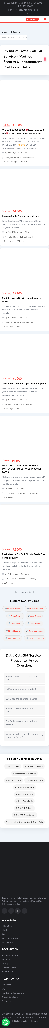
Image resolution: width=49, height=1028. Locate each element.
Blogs (4, 934)
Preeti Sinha (13, 232)
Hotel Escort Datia (34, 780)
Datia (16, 157)
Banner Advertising (10, 938)
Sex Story (6, 959)
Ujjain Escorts (34, 623)
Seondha (8, 237)
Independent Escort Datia (24, 773)
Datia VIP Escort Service (24, 815)
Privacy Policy (7, 972)
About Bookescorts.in (11, 955)
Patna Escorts (15, 616)
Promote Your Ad (9, 942)
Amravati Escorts (13, 608)
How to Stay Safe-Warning (13, 993)
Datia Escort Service (34, 766)
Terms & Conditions (10, 997)
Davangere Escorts (35, 608)
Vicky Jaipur (13, 488)
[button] (6, 1022)
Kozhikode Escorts (34, 631)
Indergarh (9, 157)
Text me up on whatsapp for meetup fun (24, 383)
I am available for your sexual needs (21, 216)
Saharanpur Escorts (35, 638)
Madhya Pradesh (27, 157)
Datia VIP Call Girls (24, 808)
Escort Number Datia (24, 787)
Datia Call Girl (12, 766)
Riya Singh (12, 153)
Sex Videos (6, 985)
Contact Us (6, 1001)
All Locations (7, 926)
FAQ (3, 989)
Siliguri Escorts (13, 631)
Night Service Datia (24, 794)
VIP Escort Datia (13, 780)
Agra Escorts (34, 616)
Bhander (8, 404)
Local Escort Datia (24, 801)
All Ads (4, 930)
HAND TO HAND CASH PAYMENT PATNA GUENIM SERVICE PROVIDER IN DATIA (24, 469)
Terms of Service (9, 967)
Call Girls (6, 125)
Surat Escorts (14, 623)
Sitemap (5, 963)
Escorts (6, 461)
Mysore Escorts (12, 638)
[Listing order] (13, 37)
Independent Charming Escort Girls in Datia (24, 822)
